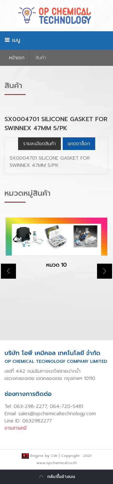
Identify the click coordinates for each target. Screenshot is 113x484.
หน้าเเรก (16, 57)
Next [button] (104, 271)
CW (54, 455)
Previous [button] (8, 271)
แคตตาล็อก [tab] (79, 143)
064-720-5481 (66, 406)
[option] (56, 248)
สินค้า (41, 57)
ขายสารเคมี (16, 428)
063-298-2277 (30, 406)
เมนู (12, 40)
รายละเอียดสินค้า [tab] (39, 143)
